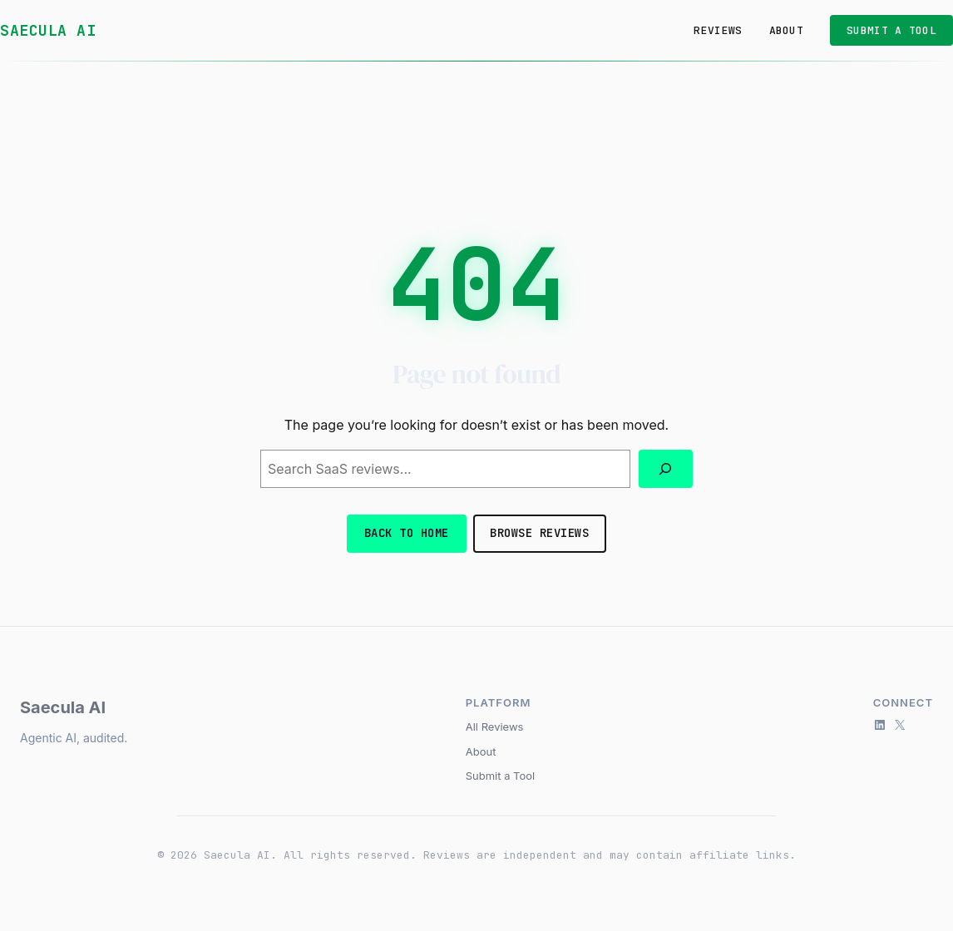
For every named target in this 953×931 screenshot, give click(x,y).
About (481, 751)
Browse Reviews (539, 532)
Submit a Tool (501, 775)
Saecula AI (48, 30)
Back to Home (406, 532)
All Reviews (495, 726)
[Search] (666, 469)
